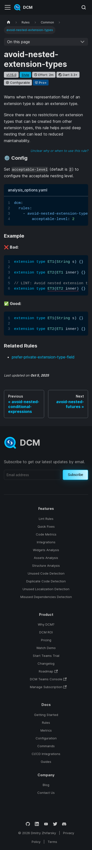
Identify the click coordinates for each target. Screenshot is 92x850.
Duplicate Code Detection (46, 581)
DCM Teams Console (48, 679)
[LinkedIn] (37, 824)
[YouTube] (46, 824)
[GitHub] (28, 824)
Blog (46, 785)
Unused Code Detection (46, 573)
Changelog (46, 663)
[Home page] (8, 22)
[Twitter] (55, 824)
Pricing (46, 640)
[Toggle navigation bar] (7, 7)
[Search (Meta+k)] (83, 7)
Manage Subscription (48, 687)
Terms (52, 842)
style (25, 75)
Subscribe (75, 475)
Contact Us (46, 793)
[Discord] (64, 824)
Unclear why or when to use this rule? (59, 151)
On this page (18, 41)
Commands (46, 746)
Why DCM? (46, 624)
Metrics (46, 730)
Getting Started (46, 715)
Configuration (46, 738)
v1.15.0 (11, 75)
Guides (46, 762)
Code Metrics (46, 534)
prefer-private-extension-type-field (43, 357)
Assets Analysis (46, 558)
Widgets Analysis (46, 550)
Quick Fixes (46, 526)
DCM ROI (46, 632)
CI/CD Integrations (46, 754)
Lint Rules (46, 519)
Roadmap (48, 671)
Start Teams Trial (46, 656)
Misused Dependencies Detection (46, 597)
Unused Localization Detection (46, 589)
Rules (46, 722)
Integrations (46, 542)
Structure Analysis (46, 565)
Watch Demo (46, 648)
